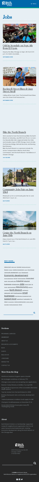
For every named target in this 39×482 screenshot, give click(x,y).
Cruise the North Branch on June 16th (17, 234)
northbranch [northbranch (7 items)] (25, 290)
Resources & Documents (9, 344)
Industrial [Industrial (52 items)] (19, 281)
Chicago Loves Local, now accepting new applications (19, 382)
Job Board (5, 358)
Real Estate (5, 355)
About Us (4, 341)
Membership (5, 337)
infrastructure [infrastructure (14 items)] (15, 284)
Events (3, 351)
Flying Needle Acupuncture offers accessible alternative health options (19, 388)
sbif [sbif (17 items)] (12, 293)
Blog (3, 348)
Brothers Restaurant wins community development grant (17, 395)
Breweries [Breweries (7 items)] (6, 270)
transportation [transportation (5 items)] (11, 302)
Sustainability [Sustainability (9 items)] (26, 299)
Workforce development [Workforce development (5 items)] (13, 304)
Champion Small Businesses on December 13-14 (16, 402)
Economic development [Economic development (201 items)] (16, 275)
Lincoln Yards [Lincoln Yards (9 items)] (28, 284)
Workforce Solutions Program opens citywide (15, 376)
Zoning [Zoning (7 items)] (20, 304)
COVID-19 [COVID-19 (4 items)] (19, 272)
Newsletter (5, 362)
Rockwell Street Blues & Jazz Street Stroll (18, 90)
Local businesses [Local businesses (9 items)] (12, 287)
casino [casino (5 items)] (25, 270)
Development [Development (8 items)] (25, 272)
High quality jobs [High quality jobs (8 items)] (12, 281)
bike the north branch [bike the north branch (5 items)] (26, 267)
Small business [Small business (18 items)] (17, 293)
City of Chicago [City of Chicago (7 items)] (31, 270)
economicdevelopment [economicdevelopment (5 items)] (8, 278)
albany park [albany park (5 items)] (13, 267)
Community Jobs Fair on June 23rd (18, 191)
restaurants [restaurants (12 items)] (7, 293)
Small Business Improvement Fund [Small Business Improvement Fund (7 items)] (23, 296)
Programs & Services (8, 334)
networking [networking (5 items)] (30, 287)
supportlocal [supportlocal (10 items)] (20, 299)
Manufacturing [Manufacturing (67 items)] (22, 287)
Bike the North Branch (14, 132)
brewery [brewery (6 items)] (11, 270)
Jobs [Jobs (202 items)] (22, 284)
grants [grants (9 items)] (5, 281)
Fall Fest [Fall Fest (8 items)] (15, 278)
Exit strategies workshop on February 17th (14, 379)
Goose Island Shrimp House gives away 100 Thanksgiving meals (15, 406)
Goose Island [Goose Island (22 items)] (30, 278)
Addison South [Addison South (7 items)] (7, 267)
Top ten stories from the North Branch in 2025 (16, 392)
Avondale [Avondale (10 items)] (19, 267)
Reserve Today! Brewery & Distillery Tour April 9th (16, 385)
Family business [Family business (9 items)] (22, 278)
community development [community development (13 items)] (11, 272)
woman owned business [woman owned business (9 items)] (20, 302)
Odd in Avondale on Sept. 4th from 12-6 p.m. (18, 47)
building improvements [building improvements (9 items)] (18, 270)
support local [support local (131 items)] (10, 299)
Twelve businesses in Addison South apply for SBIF (17, 399)
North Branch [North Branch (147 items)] (15, 290)
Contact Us (5, 365)
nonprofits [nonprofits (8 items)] (6, 290)
